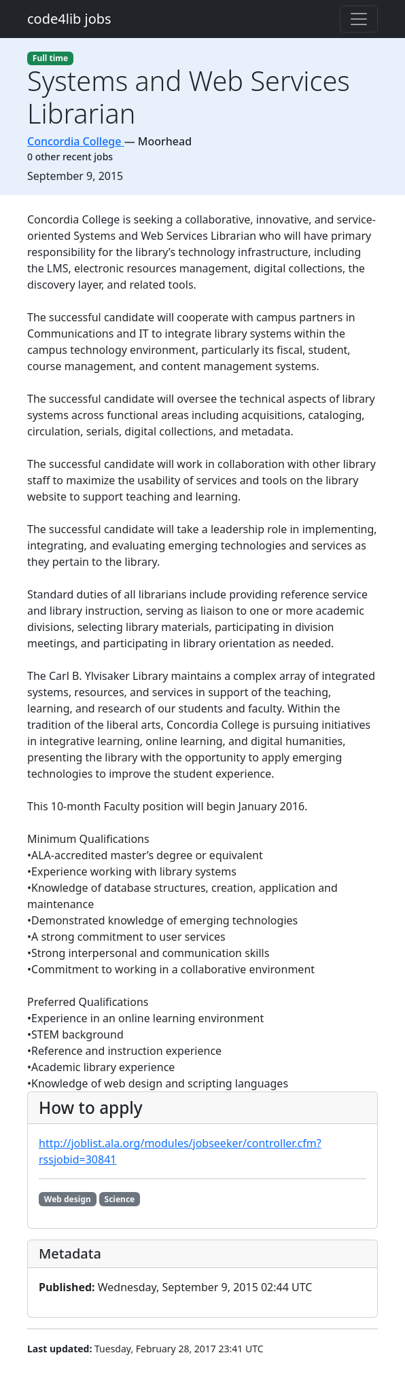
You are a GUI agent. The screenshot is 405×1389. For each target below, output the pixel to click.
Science (120, 1199)
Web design (67, 1199)
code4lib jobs (69, 19)
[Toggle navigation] (359, 19)
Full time (50, 58)
